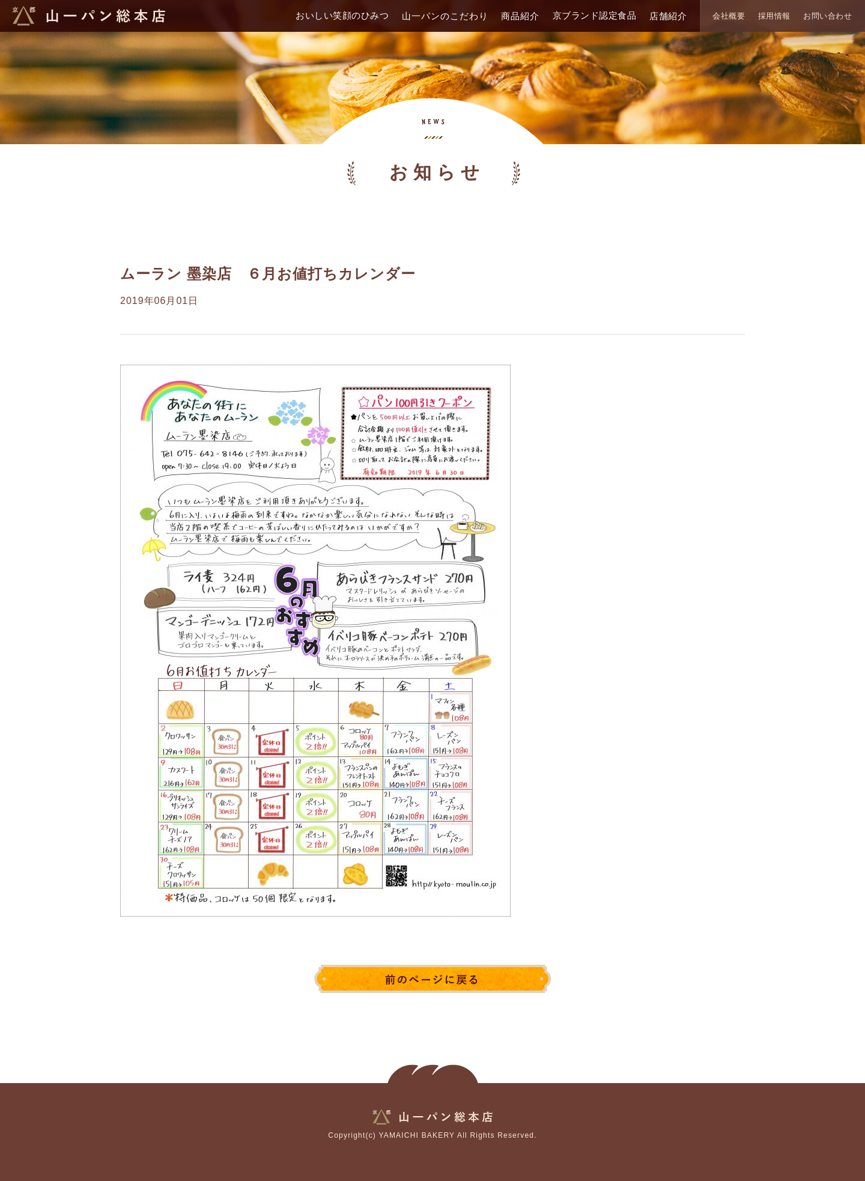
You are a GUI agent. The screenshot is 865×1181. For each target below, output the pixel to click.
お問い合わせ (827, 15)
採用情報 (774, 15)
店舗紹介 (668, 16)
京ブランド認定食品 (595, 15)
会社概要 (728, 15)
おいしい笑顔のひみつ (342, 15)
